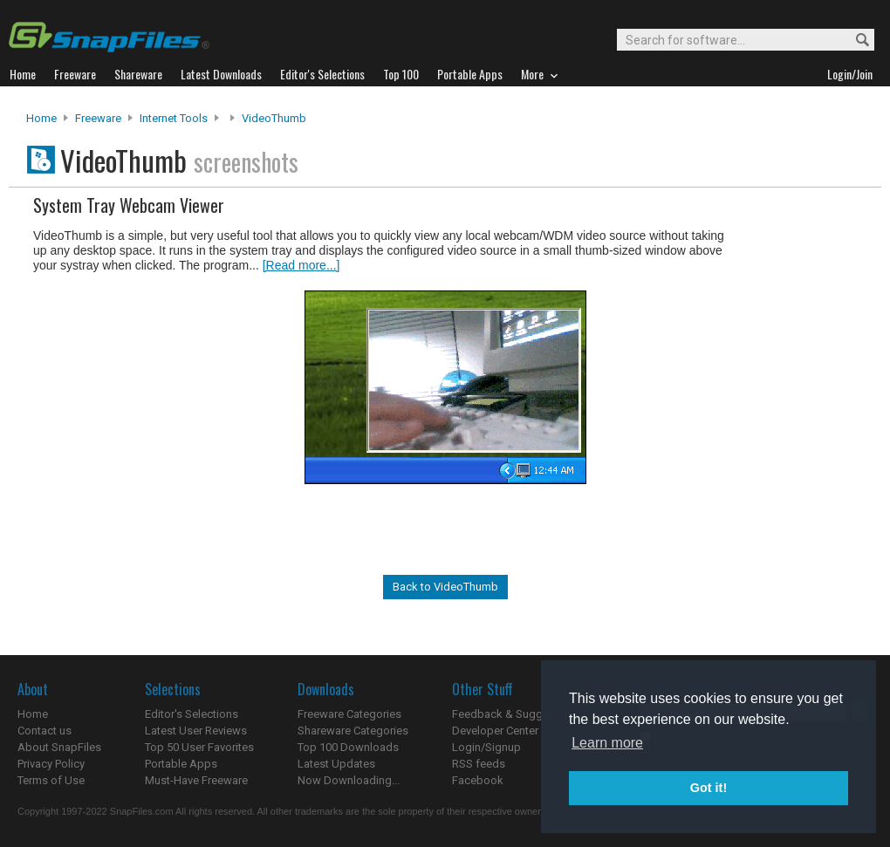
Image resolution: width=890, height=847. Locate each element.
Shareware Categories (353, 730)
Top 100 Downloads (348, 747)
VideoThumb (274, 118)
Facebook (477, 780)
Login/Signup (486, 747)
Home (41, 118)
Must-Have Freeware (196, 780)
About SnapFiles (59, 747)
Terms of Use (51, 780)
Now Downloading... (349, 780)
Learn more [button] (607, 742)
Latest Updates (336, 763)
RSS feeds (478, 763)
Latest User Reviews (196, 730)
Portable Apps (181, 763)
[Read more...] (301, 265)
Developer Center (495, 730)
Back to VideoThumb (445, 586)
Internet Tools (174, 118)
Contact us (44, 730)
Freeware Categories (349, 714)
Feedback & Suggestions (516, 714)
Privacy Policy (51, 763)
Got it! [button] (708, 788)
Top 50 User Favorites (199, 747)
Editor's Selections (191, 714)
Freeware (98, 118)
